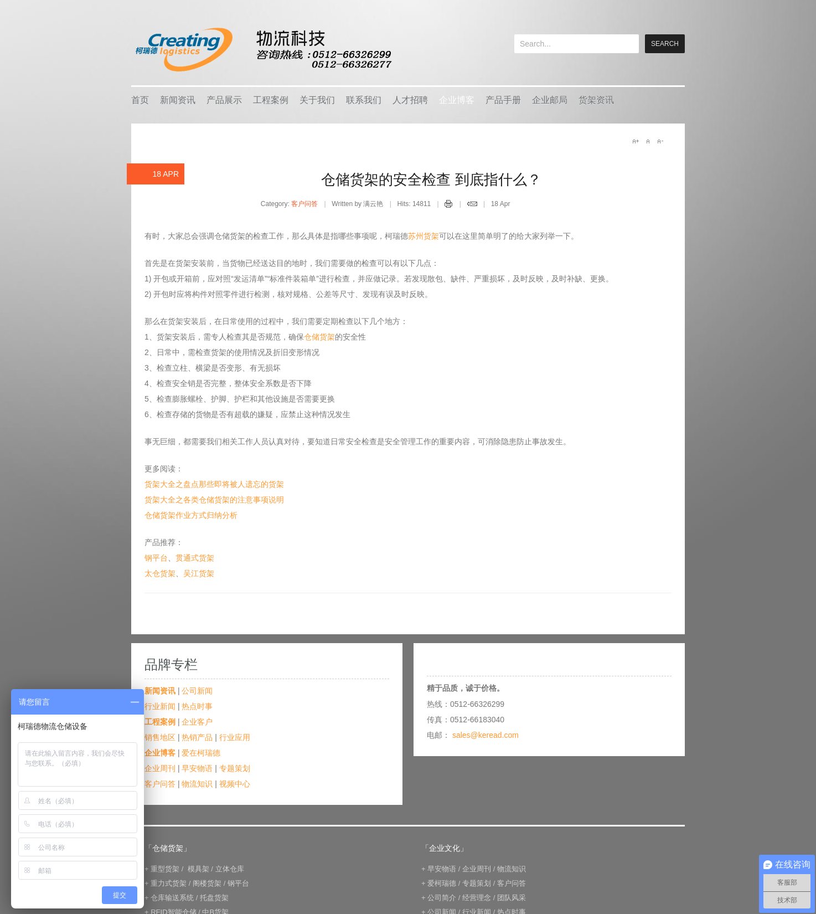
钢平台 (156, 557)
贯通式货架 (194, 557)
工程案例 (270, 100)
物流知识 (197, 783)
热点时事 (197, 706)
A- (660, 141)
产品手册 (503, 100)
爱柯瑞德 (441, 883)
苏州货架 (423, 236)
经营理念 (476, 898)
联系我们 (363, 100)
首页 (140, 100)
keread (262, 49)
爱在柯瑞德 (201, 752)
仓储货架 (319, 336)
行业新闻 (159, 706)
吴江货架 (198, 573)
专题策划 (234, 768)
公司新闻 (197, 690)
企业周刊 (159, 768)
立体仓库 (229, 869)
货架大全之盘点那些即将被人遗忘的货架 (214, 484)
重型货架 (165, 869)
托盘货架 (214, 898)
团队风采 (511, 898)
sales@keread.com (485, 735)
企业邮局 (549, 100)
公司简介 (441, 898)
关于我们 (317, 100)
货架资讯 (596, 100)
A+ (635, 141)
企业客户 (197, 721)
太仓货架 (159, 573)
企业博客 (456, 100)
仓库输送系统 (172, 898)
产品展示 (224, 100)
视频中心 (234, 783)
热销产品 (197, 737)
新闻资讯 (177, 100)
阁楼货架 (207, 883)
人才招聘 (410, 100)
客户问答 (304, 204)
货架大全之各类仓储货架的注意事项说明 (214, 499)
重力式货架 (169, 883)
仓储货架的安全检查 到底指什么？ (431, 179)
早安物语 (197, 768)
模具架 (198, 869)
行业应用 (234, 737)
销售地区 (159, 737)
